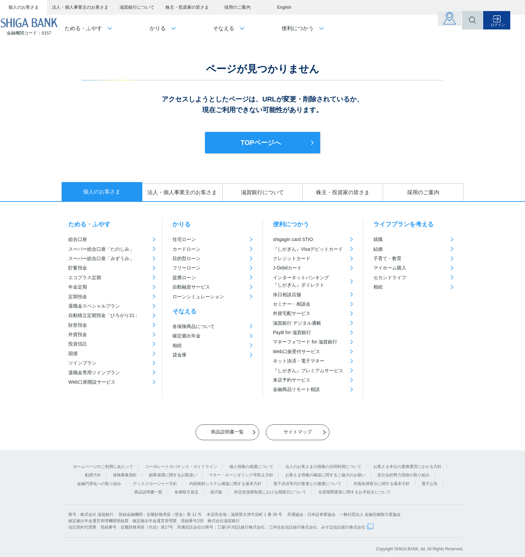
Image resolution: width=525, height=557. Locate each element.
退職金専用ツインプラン (94, 372)
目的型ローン (186, 258)
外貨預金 (77, 334)
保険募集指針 (125, 471)
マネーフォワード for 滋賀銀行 (305, 341)
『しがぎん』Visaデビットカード (308, 249)
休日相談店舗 (287, 294)
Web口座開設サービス (92, 382)
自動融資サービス (191, 287)
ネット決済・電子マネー (298, 361)
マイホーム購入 (389, 267)
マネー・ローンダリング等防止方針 (241, 471)
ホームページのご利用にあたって (103, 462)
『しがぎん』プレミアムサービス (308, 370)
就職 (378, 239)
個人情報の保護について (251, 462)
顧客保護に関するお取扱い (173, 471)
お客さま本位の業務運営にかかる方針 (407, 462)
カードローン (186, 249)
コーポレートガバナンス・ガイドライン (181, 462)
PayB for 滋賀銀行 (292, 332)
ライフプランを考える (403, 224)
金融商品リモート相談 (296, 389)
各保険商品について (193, 326)
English (284, 7)
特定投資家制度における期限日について (270, 488)
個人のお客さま (23, 7)
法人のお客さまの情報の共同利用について (323, 462)
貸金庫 (179, 354)
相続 (177, 345)
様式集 (216, 488)
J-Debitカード (287, 267)
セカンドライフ (389, 277)
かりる (181, 224)
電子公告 (430, 479)
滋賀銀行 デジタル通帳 (297, 323)
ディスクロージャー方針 (155, 479)
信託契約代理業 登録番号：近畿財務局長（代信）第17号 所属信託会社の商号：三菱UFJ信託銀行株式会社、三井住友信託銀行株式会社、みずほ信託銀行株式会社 (216, 523)
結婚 (378, 249)
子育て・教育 (387, 258)
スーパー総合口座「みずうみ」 (101, 258)
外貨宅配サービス (291, 313)
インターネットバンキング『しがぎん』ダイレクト (301, 281)
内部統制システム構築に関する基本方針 (225, 479)
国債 (73, 353)
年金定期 (77, 287)
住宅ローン (184, 239)
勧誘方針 (93, 471)
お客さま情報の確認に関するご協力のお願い (325, 471)
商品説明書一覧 (148, 488)
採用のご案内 (237, 7)
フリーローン (186, 267)
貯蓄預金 (77, 267)
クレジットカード (291, 258)
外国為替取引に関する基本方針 (382, 479)
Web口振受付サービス (296, 351)
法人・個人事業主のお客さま (80, 7)
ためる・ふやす (89, 224)
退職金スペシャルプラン (94, 306)
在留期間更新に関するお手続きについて (354, 488)
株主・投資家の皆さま (187, 7)
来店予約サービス (291, 380)
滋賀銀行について (137, 7)
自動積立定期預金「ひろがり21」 (103, 315)
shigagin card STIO (293, 239)
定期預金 (77, 296)
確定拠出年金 (186, 335)
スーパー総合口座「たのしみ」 (101, 249)
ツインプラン (82, 363)
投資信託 (77, 343)
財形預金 (77, 325)
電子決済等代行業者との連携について (307, 479)
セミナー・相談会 (291, 304)
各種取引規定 (186, 488)
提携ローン (184, 277)
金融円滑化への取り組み (99, 479)
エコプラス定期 (84, 277)
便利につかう (291, 224)
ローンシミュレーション (198, 296)
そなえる (184, 311)
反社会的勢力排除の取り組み (403, 471)
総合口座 (77, 239)
